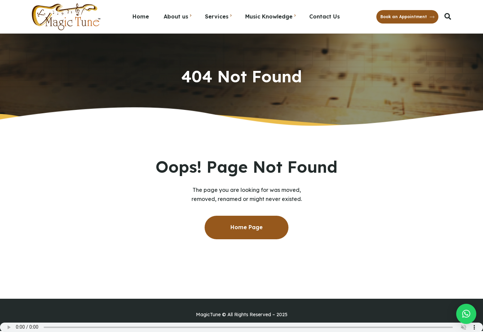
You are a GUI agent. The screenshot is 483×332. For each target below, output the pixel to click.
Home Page (246, 227)
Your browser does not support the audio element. (241, 327)
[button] (466, 314)
